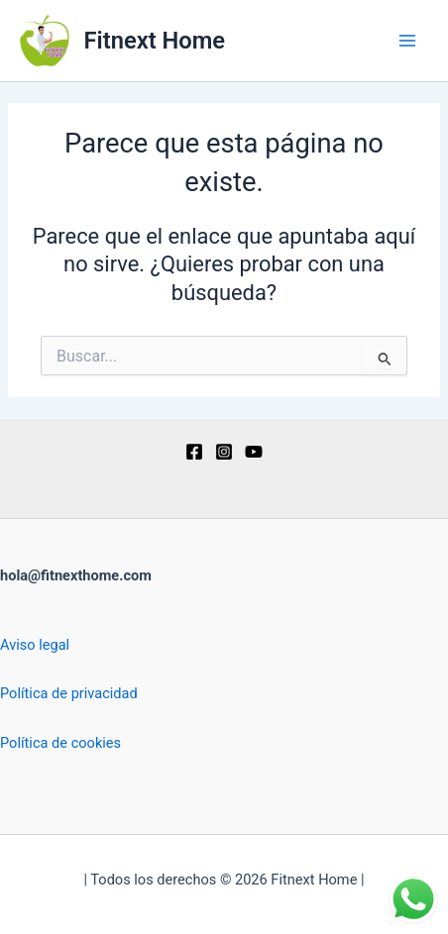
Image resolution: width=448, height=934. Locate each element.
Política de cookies (60, 743)
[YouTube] (254, 452)
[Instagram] (224, 452)
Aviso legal (34, 645)
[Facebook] (194, 452)
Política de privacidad (69, 693)
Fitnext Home (155, 40)
